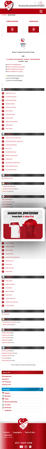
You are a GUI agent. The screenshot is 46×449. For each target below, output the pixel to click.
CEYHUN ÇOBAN (9, 305)
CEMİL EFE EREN (9, 247)
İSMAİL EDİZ (8, 295)
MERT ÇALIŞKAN (9, 291)
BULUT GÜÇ (8, 148)
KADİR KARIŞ (8, 271)
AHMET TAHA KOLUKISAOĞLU (13, 138)
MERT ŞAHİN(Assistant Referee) (15, 69)
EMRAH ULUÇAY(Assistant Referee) (16, 67)
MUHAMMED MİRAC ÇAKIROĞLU (14, 141)
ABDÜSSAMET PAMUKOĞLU (12, 163)
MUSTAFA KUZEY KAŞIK (11, 155)
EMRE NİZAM (9, 125)
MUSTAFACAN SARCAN (11, 302)
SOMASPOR (33, 21)
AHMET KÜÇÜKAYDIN (11, 145)
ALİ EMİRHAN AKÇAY (10, 97)
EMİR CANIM (8, 129)
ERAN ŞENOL (9, 281)
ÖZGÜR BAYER (5, 314)
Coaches (8, 404)
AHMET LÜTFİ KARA (10, 107)
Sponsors (8, 435)
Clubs (6, 399)
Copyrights (17, 432)
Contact (6, 432)
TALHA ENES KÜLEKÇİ (11, 170)
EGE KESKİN (8, 288)
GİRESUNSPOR (12, 21)
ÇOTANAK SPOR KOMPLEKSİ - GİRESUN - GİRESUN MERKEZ (23, 59)
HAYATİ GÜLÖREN (10, 284)
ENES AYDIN (8, 264)
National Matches (11, 402)
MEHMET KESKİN (10, 104)
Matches (8, 396)
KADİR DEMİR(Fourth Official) (15, 71)
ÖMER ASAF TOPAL (10, 93)
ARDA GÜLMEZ (9, 243)
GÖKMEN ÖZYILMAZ (10, 152)
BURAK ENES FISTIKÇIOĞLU (12, 257)
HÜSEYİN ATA (8, 159)
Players (7, 393)
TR (38, 3)
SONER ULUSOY (9, 261)
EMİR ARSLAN (9, 250)
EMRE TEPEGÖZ (9, 268)
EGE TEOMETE (9, 118)
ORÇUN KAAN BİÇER (10, 100)
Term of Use (30, 432)
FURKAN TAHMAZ (10, 114)
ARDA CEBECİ (9, 111)
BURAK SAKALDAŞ (10, 298)
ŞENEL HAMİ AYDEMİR (11, 121)
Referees (8, 407)
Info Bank (4, 15)
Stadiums (8, 410)
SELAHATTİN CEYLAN (7, 178)
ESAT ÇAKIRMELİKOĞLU (11, 166)
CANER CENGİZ (9, 254)
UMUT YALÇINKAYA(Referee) (14, 64)
